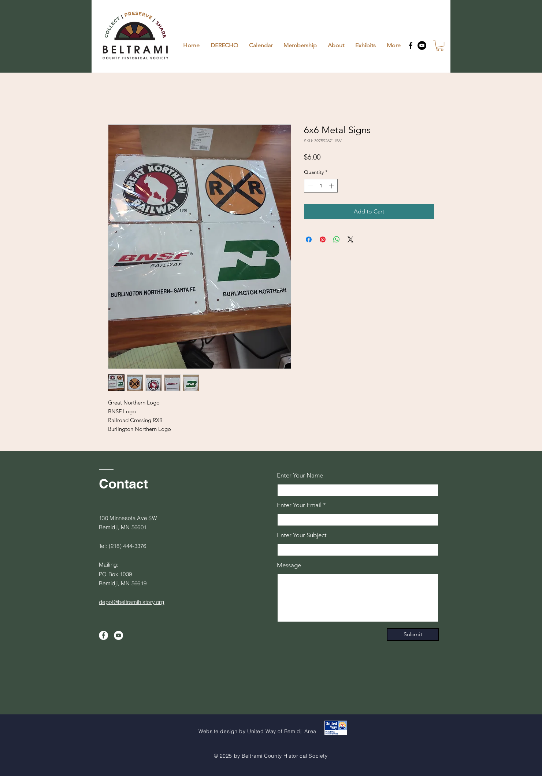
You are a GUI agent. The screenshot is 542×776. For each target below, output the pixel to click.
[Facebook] (410, 45)
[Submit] (413, 634)
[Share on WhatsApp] (336, 239)
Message (289, 565)
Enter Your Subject (302, 535)
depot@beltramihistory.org (131, 602)
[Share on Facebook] (308, 239)
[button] (439, 45)
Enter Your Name (300, 475)
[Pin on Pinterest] (322, 239)
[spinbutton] (320, 185)
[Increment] (332, 185)
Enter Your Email (299, 505)
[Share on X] (350, 239)
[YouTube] (421, 45)
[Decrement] (309, 185)
